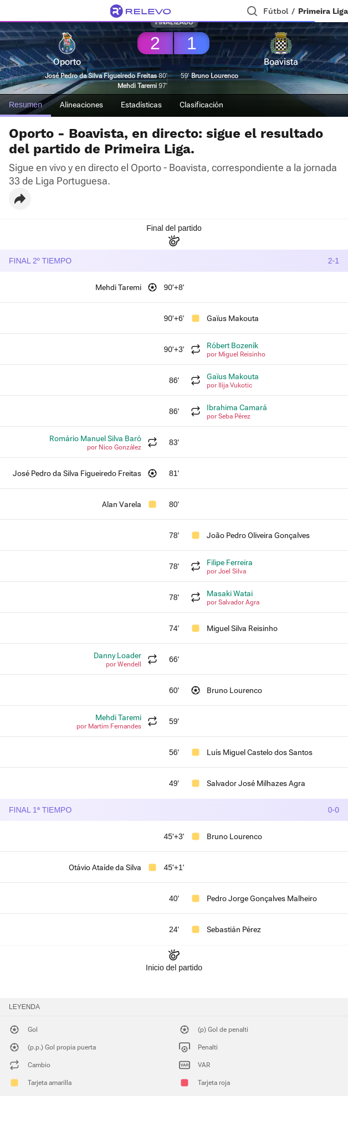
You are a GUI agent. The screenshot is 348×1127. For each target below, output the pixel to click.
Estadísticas (141, 104)
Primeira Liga (323, 11)
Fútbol (275, 11)
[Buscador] (252, 11)
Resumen (25, 104)
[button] (20, 199)
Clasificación (201, 104)
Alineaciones (81, 104)
